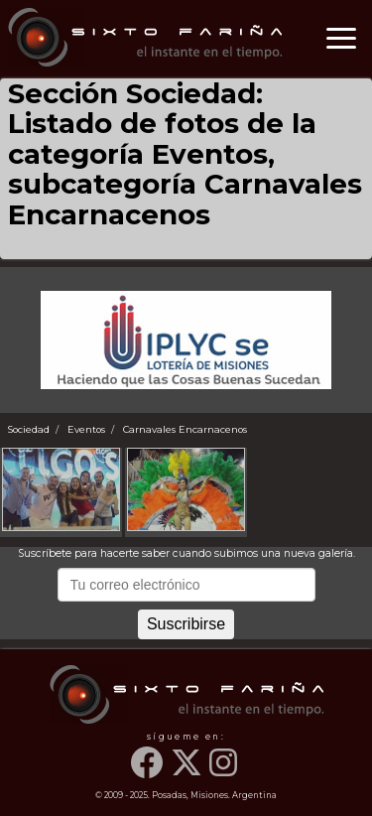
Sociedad (29, 429)
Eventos (86, 429)
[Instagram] (225, 772)
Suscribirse (186, 623)
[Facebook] (149, 772)
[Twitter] (188, 772)
